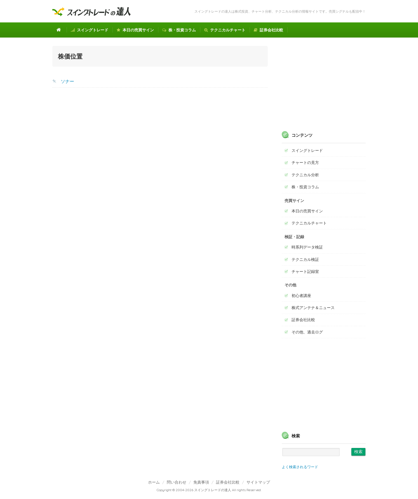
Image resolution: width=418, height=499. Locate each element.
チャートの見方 (305, 162)
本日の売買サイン (135, 30)
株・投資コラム (179, 30)
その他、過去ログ (307, 332)
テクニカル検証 (305, 259)
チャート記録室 (305, 271)
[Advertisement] (160, 137)
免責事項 (201, 482)
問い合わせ (176, 482)
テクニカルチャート (224, 30)
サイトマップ (258, 482)
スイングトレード (89, 30)
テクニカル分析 (305, 174)
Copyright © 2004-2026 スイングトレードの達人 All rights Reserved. (209, 490)
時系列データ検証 (307, 247)
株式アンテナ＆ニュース (313, 307)
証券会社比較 (268, 30)
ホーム (154, 482)
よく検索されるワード (300, 467)
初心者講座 (301, 295)
